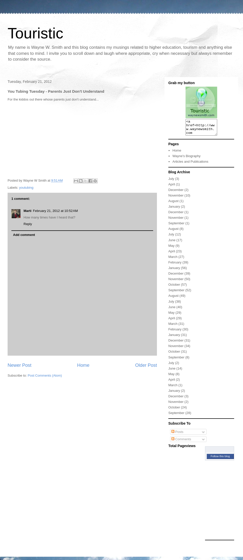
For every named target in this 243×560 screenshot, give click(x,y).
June (171, 243)
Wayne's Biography (186, 159)
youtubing (26, 187)
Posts (177, 435)
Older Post (146, 365)
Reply (28, 224)
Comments (181, 442)
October (174, 287)
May (171, 249)
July (171, 182)
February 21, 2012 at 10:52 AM (55, 211)
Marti (27, 211)
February (174, 265)
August (173, 204)
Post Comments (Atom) (45, 375)
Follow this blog (220, 459)
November (176, 198)
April (171, 187)
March (172, 260)
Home (83, 365)
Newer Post (19, 365)
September (176, 226)
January (174, 209)
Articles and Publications (190, 164)
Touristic (35, 33)
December (176, 193)
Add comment (24, 235)
